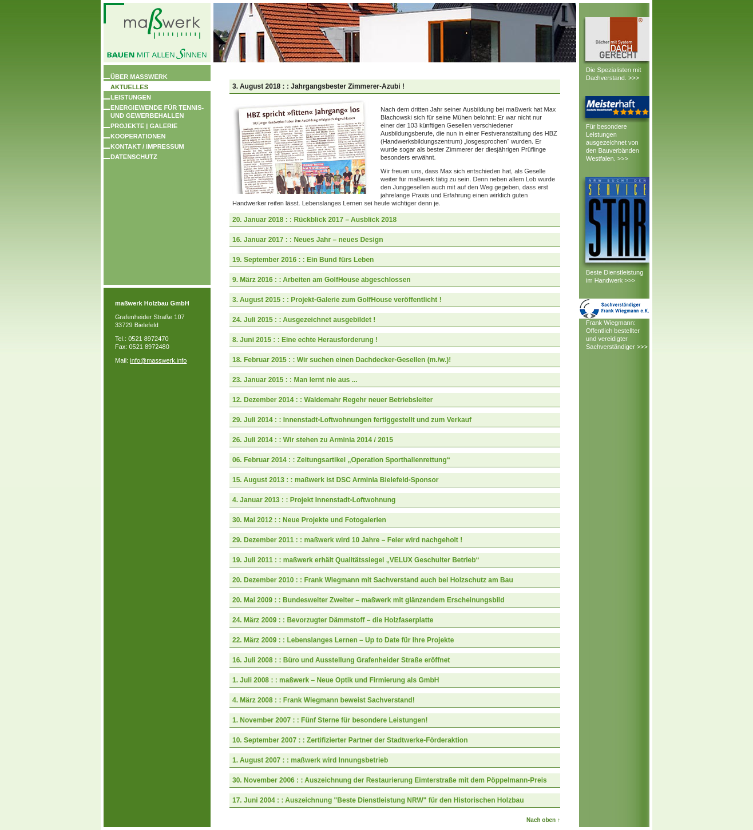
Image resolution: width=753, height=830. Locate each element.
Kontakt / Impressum (147, 146)
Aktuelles (129, 87)
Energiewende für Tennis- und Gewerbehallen (157, 111)
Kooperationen (137, 136)
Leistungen (130, 97)
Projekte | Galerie (143, 125)
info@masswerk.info (158, 360)
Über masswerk (139, 76)
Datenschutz (133, 156)
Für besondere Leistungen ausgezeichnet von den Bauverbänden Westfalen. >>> (612, 142)
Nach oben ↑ (543, 820)
